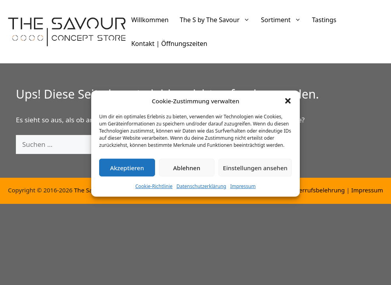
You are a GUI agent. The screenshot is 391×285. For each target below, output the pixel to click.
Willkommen (150, 19)
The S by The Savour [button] (217, 20)
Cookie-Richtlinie (153, 190)
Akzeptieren (127, 171)
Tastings (324, 19)
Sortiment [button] (284, 20)
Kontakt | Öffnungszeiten (169, 43)
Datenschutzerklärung (201, 190)
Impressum (242, 190)
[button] (288, 104)
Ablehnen (187, 171)
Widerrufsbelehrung (316, 190)
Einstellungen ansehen (255, 171)
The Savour (89, 190)
